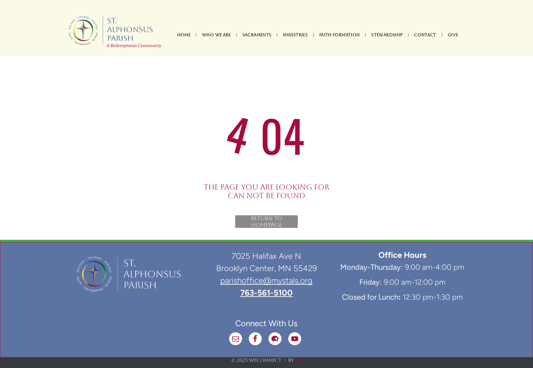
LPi (298, 360)
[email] (235, 339)
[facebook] (255, 339)
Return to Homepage (266, 221)
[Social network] (275, 339)
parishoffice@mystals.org (266, 280)
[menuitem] (184, 35)
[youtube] (294, 339)
